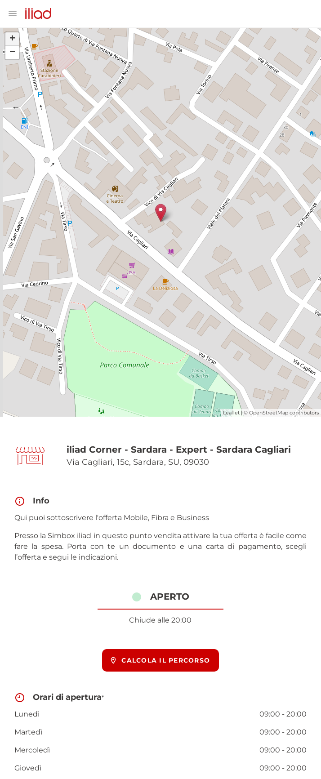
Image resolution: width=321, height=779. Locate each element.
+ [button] (12, 39)
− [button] (12, 52)
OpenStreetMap (268, 413)
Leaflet (231, 413)
